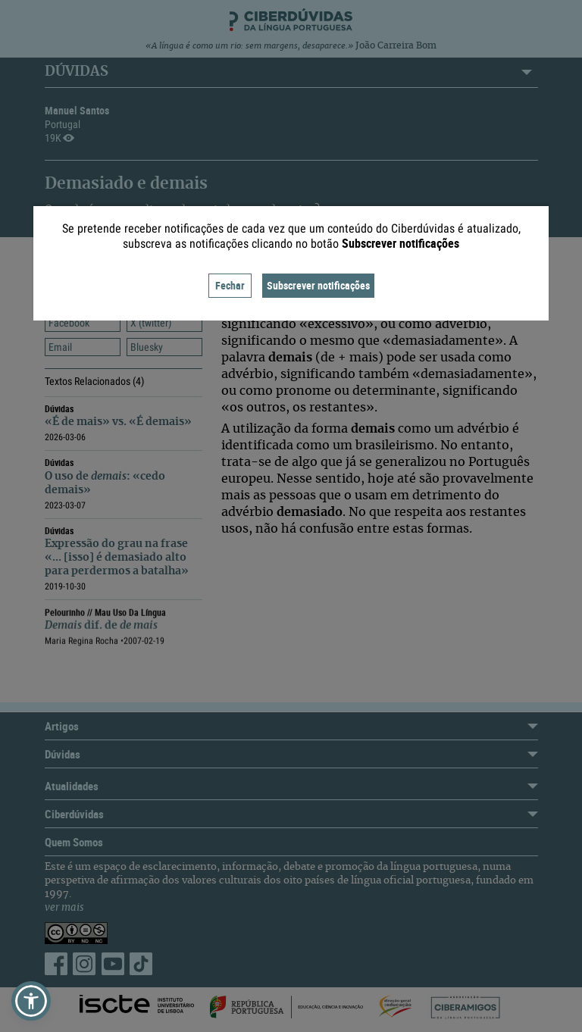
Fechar (230, 285)
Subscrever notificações (318, 285)
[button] (31, 1001)
